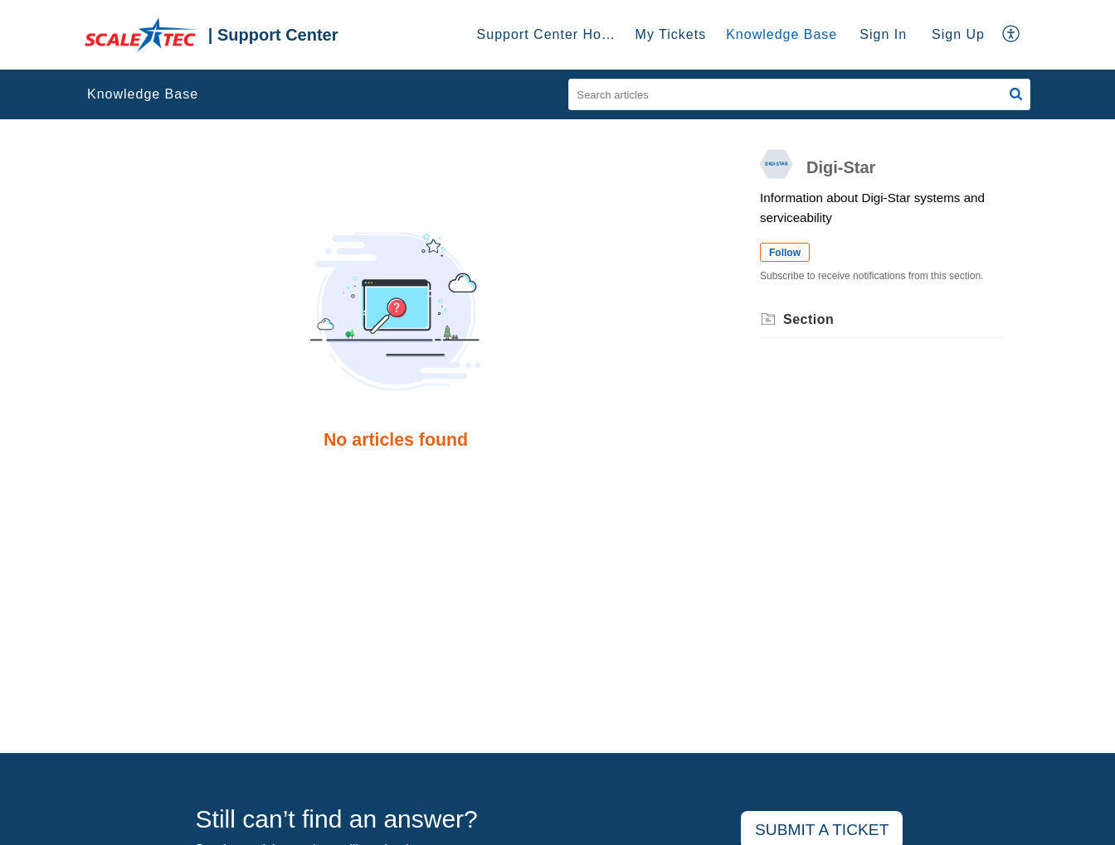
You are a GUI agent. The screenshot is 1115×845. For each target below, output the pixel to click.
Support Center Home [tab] (549, 34)
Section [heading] (808, 319)
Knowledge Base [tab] (781, 34)
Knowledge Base (142, 94)
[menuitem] (883, 35)
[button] (1011, 35)
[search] (799, 94)
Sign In (883, 34)
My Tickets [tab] (671, 34)
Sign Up (958, 34)
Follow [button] (785, 252)
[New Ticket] (822, 830)
